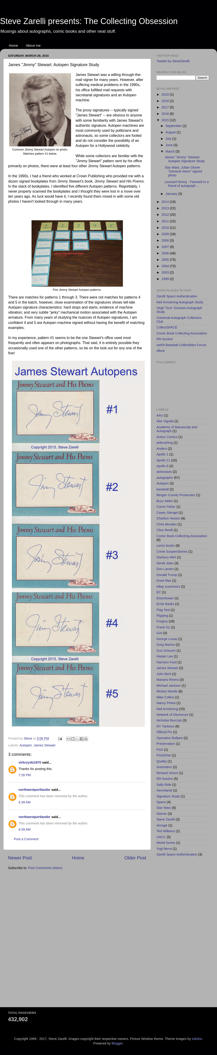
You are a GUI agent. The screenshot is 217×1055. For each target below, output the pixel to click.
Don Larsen (164, 569)
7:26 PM (25, 775)
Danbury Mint (166, 557)
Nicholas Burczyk (169, 720)
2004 (165, 266)
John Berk (163, 674)
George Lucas (166, 639)
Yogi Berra (164, 848)
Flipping (162, 615)
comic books (165, 545)
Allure (160, 351)
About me (33, 45)
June (170, 145)
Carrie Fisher (165, 507)
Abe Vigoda (164, 421)
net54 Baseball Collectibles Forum (181, 345)
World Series (165, 843)
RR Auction (164, 339)
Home (13, 45)
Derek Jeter (164, 563)
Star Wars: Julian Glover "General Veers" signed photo (183, 171)
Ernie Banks (165, 604)
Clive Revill (164, 530)
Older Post (135, 857)
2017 (165, 107)
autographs (164, 477)
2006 (165, 253)
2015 (165, 120)
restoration (164, 767)
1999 (165, 279)
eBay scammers (168, 586)
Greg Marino (165, 644)
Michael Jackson (168, 685)
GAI (159, 633)
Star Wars (163, 808)
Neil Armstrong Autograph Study (179, 302)
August (171, 132)
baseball (162, 489)
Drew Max (163, 580)
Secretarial (164, 790)
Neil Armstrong (167, 709)
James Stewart (44, 745)
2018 (165, 101)
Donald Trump (166, 575)
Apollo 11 (163, 460)
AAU (159, 415)
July (169, 138)
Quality (161, 761)
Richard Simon (167, 773)
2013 (165, 208)
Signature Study (168, 796)
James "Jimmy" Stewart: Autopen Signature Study (185, 159)
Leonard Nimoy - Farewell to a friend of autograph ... (187, 184)
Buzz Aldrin (164, 501)
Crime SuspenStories (172, 551)
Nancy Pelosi (166, 703)
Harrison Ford (166, 662)
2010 (165, 227)
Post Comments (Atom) (45, 868)
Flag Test (163, 610)
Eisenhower (165, 598)
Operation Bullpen (169, 738)
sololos (197, 1039)
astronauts (164, 472)
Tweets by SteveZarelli (173, 61)
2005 (165, 259)
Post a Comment (26, 839)
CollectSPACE (166, 327)
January (172, 194)
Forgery (162, 621)
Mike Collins (165, 697)
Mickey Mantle (166, 691)
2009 (165, 234)
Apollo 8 (162, 466)
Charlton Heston (168, 518)
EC (158, 592)
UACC (161, 837)
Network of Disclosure (172, 714)
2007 (165, 247)
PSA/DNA (163, 755)
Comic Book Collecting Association (181, 333)
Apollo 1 (162, 454)
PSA (159, 749)
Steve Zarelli (165, 819)
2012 (165, 214)
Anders (161, 448)
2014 (165, 202)
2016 (165, 114)
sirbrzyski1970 (30, 762)
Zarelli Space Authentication (176, 296)
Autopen (26, 745)
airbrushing (164, 442)
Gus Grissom (166, 650)
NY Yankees (165, 726)
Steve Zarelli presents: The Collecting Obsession (89, 21)
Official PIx (164, 732)
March (171, 151)
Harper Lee (164, 656)
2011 (165, 221)
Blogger (117, 1043)
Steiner (161, 813)
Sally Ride (163, 784)
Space (161, 802)
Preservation (165, 743)
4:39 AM (25, 802)
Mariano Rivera (167, 679)
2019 (165, 94)
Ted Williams (165, 831)
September (174, 126)
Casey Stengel (167, 512)
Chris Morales (166, 524)
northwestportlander (34, 789)
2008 (165, 240)
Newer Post (20, 857)
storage (161, 825)
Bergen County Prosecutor (175, 495)
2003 (165, 272)
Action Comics (166, 437)
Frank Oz (163, 627)
